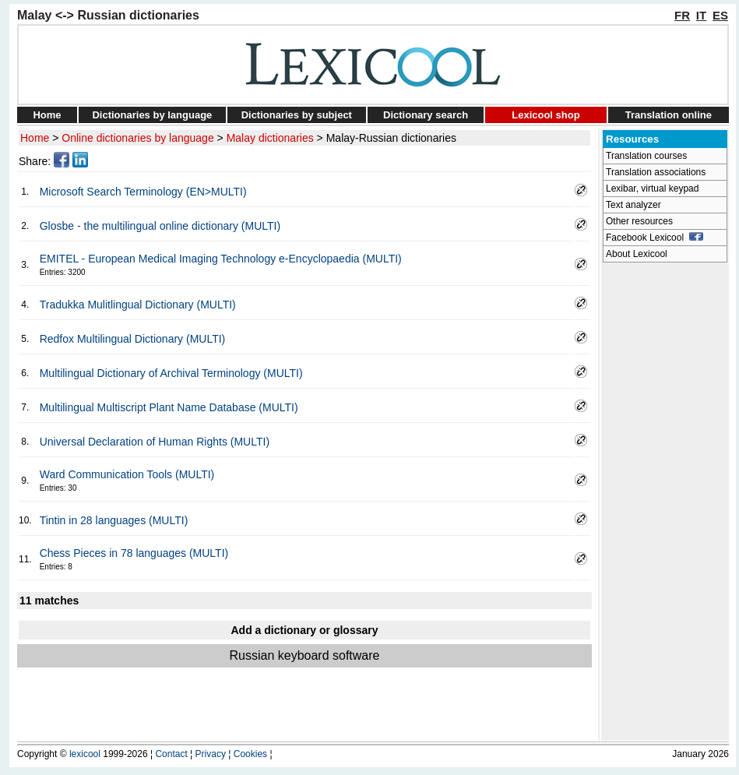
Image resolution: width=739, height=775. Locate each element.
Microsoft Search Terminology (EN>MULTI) (143, 191)
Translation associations (656, 172)
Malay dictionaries (270, 138)
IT (701, 15)
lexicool (84, 754)
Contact (171, 754)
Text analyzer (633, 204)
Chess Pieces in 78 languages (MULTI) (134, 553)
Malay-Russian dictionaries (391, 138)
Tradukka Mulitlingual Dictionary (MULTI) (138, 304)
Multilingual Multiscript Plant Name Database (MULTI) (169, 407)
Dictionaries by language (152, 114)
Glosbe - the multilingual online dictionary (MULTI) (160, 226)
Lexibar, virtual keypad (652, 188)
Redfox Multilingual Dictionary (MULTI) (133, 339)
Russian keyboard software (305, 655)
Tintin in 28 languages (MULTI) (114, 520)
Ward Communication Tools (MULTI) (127, 474)
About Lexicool (636, 253)
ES (720, 15)
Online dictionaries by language (137, 138)
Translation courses (646, 155)
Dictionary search (425, 114)
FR (682, 15)
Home (47, 114)
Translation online (668, 114)
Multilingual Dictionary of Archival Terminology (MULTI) (171, 373)
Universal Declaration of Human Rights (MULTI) (154, 441)
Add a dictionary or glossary (304, 630)
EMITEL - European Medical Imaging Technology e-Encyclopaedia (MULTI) (221, 258)
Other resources (639, 221)
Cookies (250, 754)
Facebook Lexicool (654, 237)
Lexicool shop (545, 114)
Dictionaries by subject (296, 114)
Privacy (210, 754)
